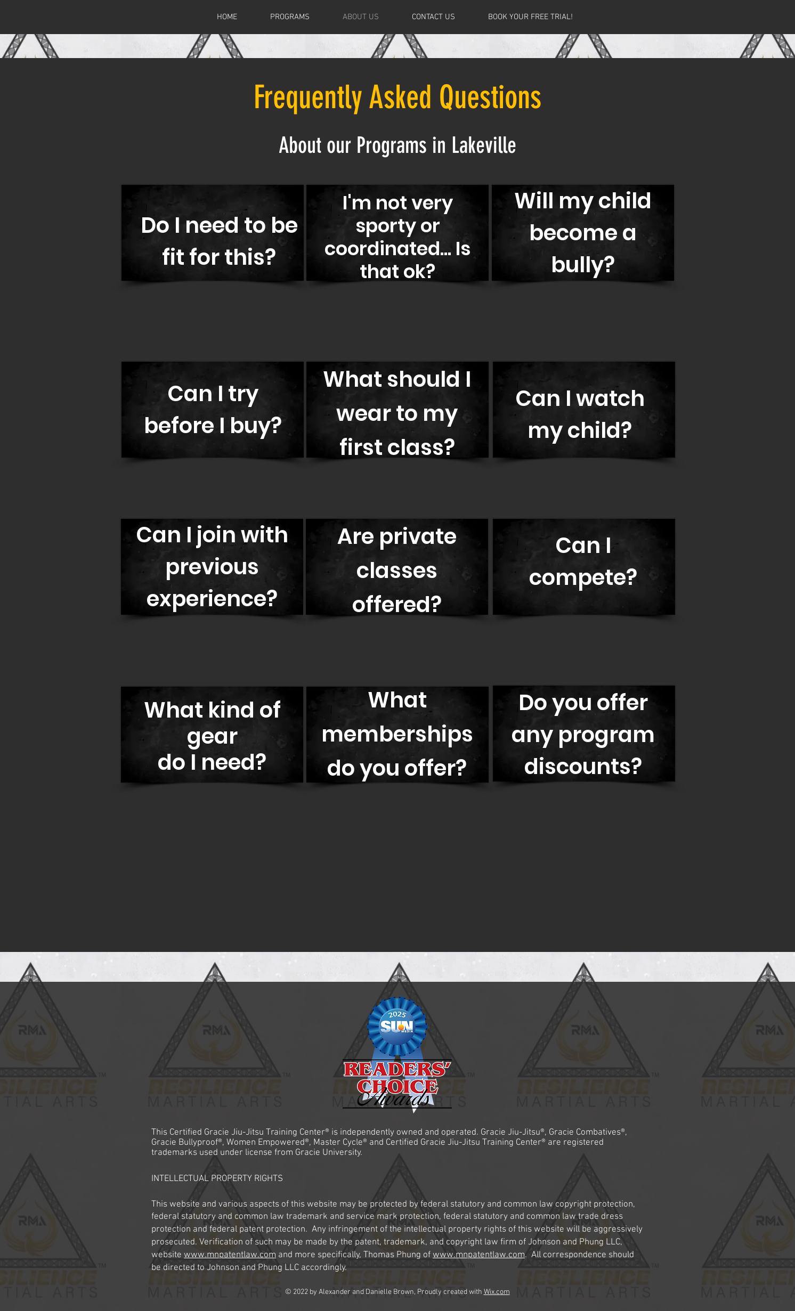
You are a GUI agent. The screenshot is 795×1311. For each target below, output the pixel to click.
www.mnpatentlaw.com (230, 1255)
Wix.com (497, 1292)
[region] (212, 246)
